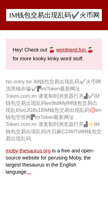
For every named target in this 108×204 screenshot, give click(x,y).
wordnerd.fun (71, 50)
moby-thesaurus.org (28, 151)
